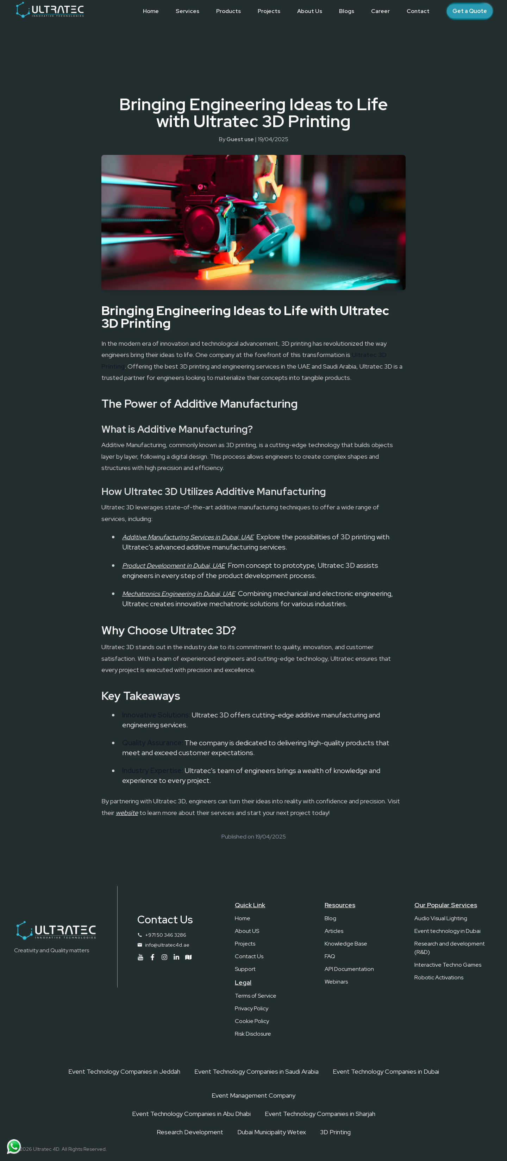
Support (245, 969)
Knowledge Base (346, 943)
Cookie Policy (252, 1021)
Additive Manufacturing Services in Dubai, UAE (188, 537)
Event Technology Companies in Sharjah (320, 1114)
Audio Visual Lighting (440, 918)
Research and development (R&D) (449, 948)
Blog (330, 918)
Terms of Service (255, 995)
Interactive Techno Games (447, 964)
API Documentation (349, 969)
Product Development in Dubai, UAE (173, 565)
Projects (245, 943)
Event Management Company (253, 1095)
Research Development (190, 1132)
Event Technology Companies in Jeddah (124, 1071)
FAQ (330, 956)
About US (247, 931)
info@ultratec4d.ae (167, 945)
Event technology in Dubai (447, 931)
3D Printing (335, 1132)
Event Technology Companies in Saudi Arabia (256, 1071)
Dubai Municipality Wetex (271, 1132)
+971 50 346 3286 (165, 935)
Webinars (336, 981)
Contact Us (249, 956)
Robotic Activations (438, 977)
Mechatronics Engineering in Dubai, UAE (178, 594)
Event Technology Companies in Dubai (386, 1071)
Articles (334, 931)
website (127, 813)
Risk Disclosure (253, 1033)
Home (242, 918)
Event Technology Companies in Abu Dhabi (191, 1114)
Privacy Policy (251, 1008)
